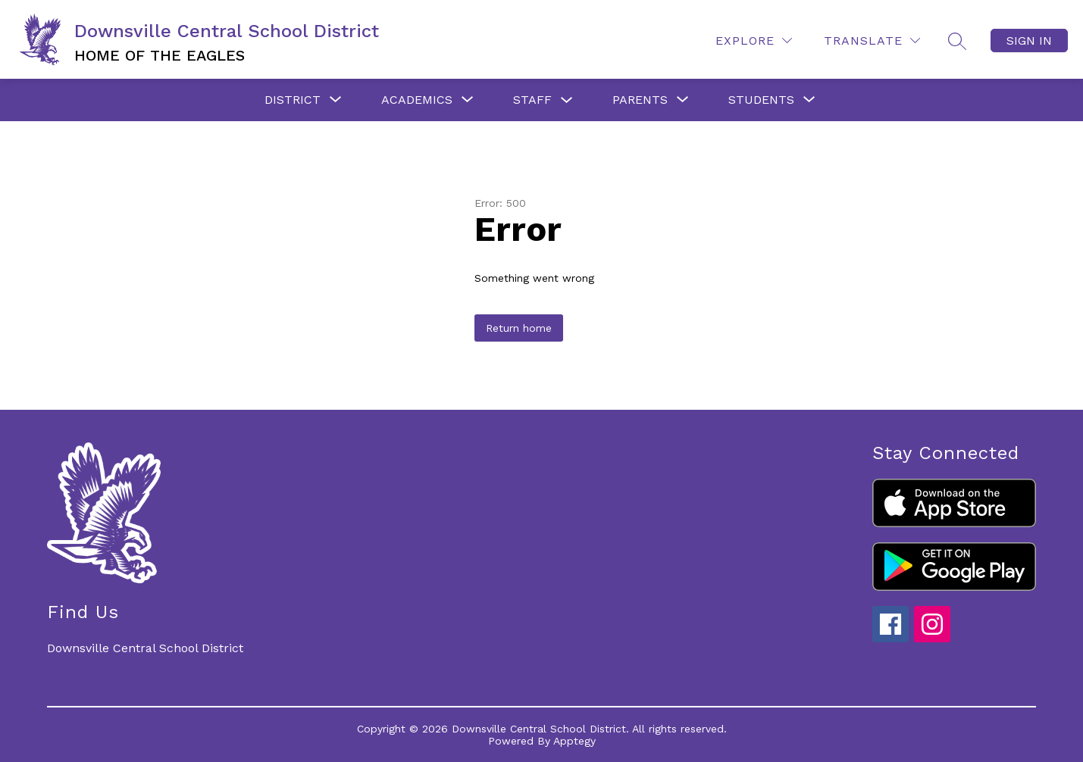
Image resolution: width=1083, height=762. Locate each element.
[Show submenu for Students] (761, 100)
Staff (532, 99)
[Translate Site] (872, 40)
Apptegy (574, 741)
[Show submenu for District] (292, 100)
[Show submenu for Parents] (640, 100)
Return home (519, 328)
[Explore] (754, 40)
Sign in (1029, 40)
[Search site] (957, 41)
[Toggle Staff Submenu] (567, 100)
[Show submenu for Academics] (416, 100)
